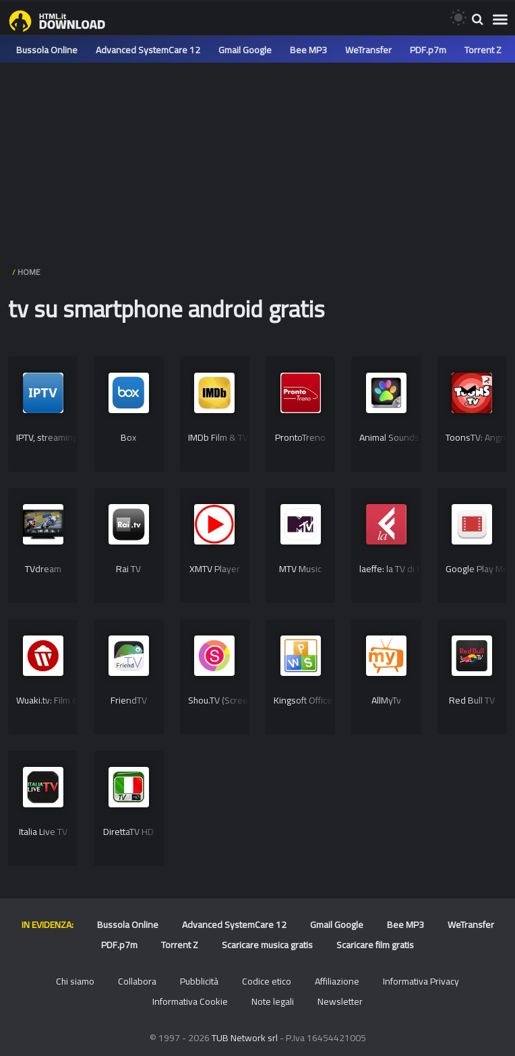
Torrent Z (483, 50)
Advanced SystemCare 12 (148, 50)
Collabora (137, 981)
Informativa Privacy (421, 981)
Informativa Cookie (190, 1001)
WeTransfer (368, 50)
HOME (29, 272)
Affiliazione (337, 981)
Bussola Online (47, 50)
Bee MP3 (308, 50)
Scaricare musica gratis (267, 945)
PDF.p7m (428, 50)
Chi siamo (75, 981)
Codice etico (266, 981)
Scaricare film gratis (375, 945)
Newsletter (340, 1001)
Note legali (272, 1001)
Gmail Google (245, 50)
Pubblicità (199, 981)
